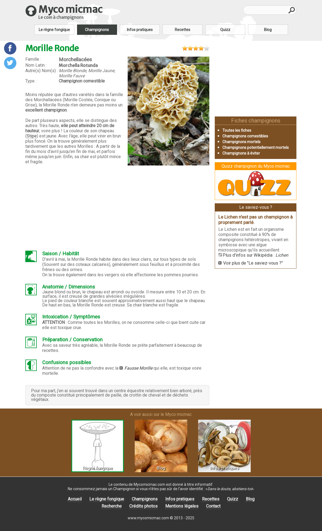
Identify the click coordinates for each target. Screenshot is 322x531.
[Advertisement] (117, 209)
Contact (213, 506)
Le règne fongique (54, 29)
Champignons (97, 29)
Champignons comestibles (245, 136)
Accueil (75, 499)
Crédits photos (143, 506)
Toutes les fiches (236, 130)
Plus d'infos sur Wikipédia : (255, 255)
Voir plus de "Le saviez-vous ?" (253, 263)
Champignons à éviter (241, 153)
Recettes (182, 29)
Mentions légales (181, 506)
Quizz (225, 29)
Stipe (32, 136)
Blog (268, 29)
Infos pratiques (140, 29)
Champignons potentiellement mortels (255, 147)
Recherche (112, 506)
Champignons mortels (241, 142)
